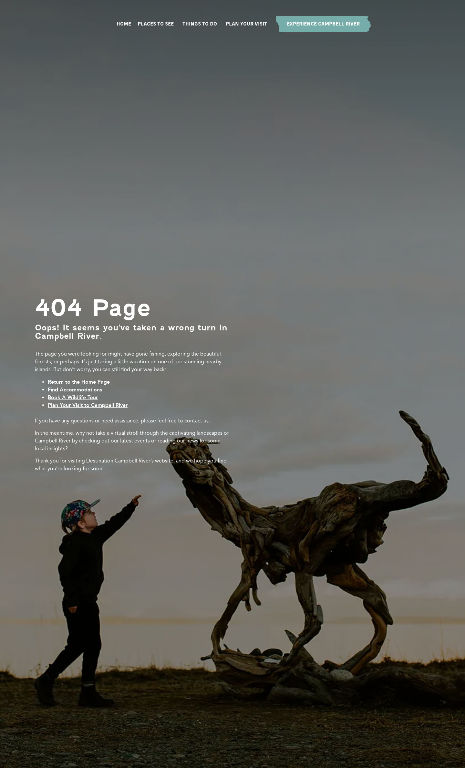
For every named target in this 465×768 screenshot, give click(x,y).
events (142, 441)
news (192, 441)
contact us (196, 421)
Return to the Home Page (79, 382)
